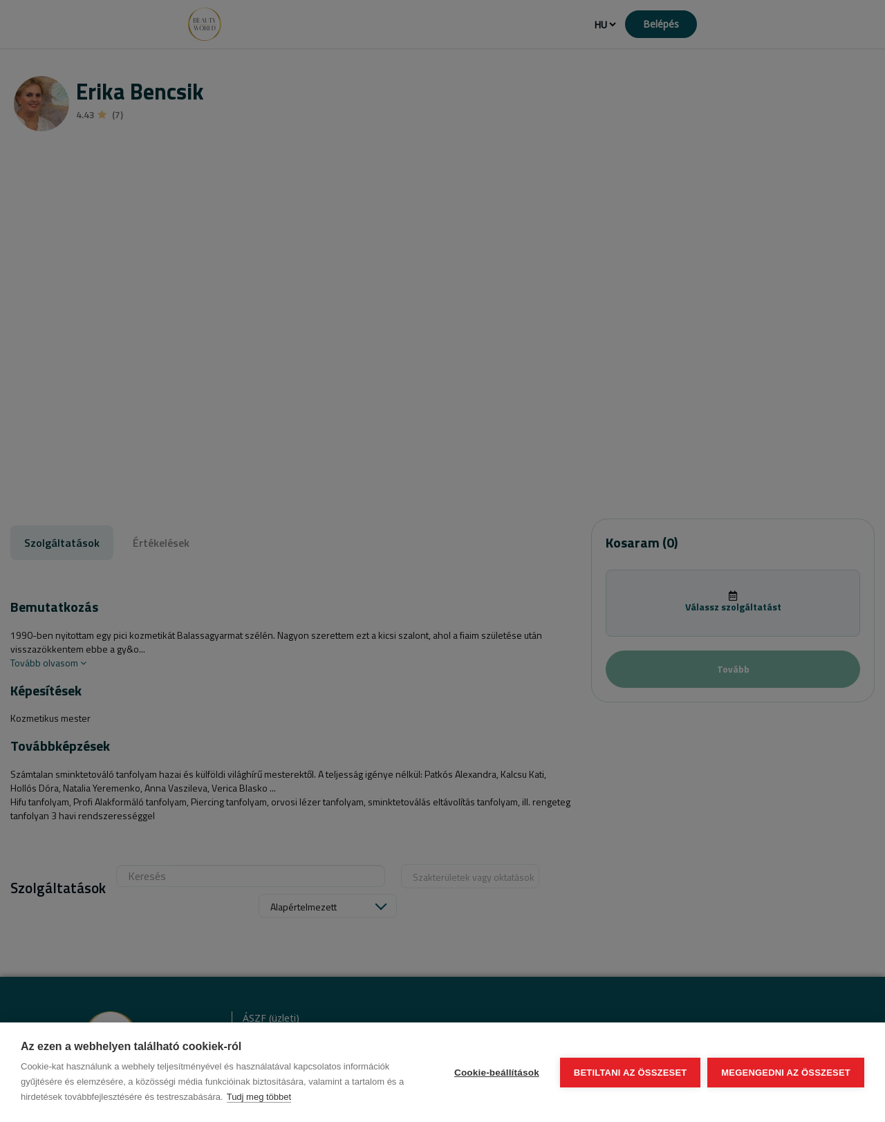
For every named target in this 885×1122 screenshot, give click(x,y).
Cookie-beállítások (496, 1072)
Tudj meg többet (259, 1097)
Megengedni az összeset (785, 1072)
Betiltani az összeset (630, 1072)
